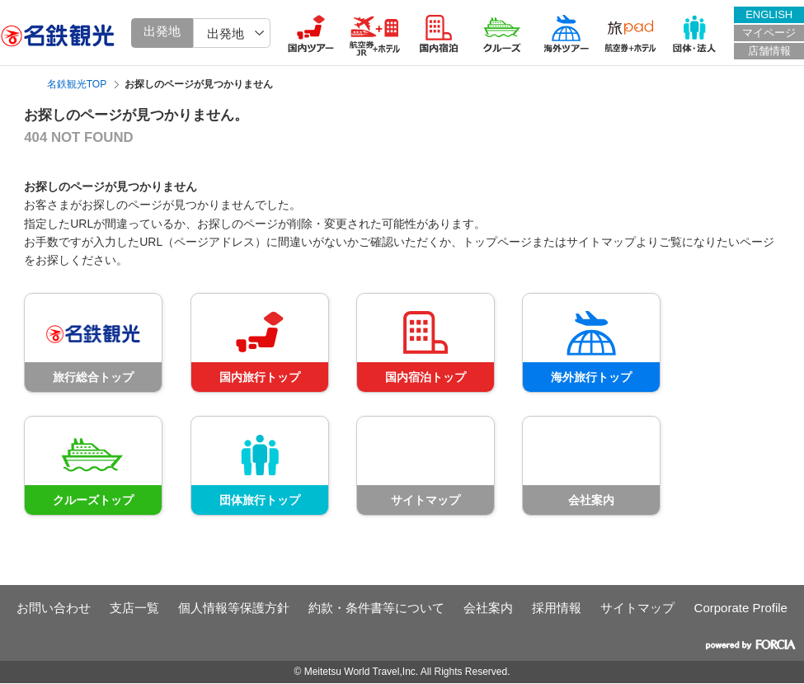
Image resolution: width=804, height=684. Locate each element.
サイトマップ (637, 608)
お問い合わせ (53, 608)
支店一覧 (134, 608)
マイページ (769, 32)
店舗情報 (769, 51)
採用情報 (556, 608)
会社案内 (488, 608)
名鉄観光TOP (76, 84)
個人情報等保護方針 (233, 608)
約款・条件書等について (376, 608)
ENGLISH (768, 14)
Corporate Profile (741, 608)
